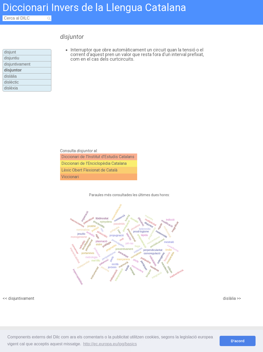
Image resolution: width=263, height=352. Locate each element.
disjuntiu (11, 58)
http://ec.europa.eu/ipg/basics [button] (110, 344)
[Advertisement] (145, 105)
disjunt (10, 52)
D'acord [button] (238, 341)
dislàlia (10, 76)
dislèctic (11, 82)
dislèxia (11, 88)
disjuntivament (17, 64)
